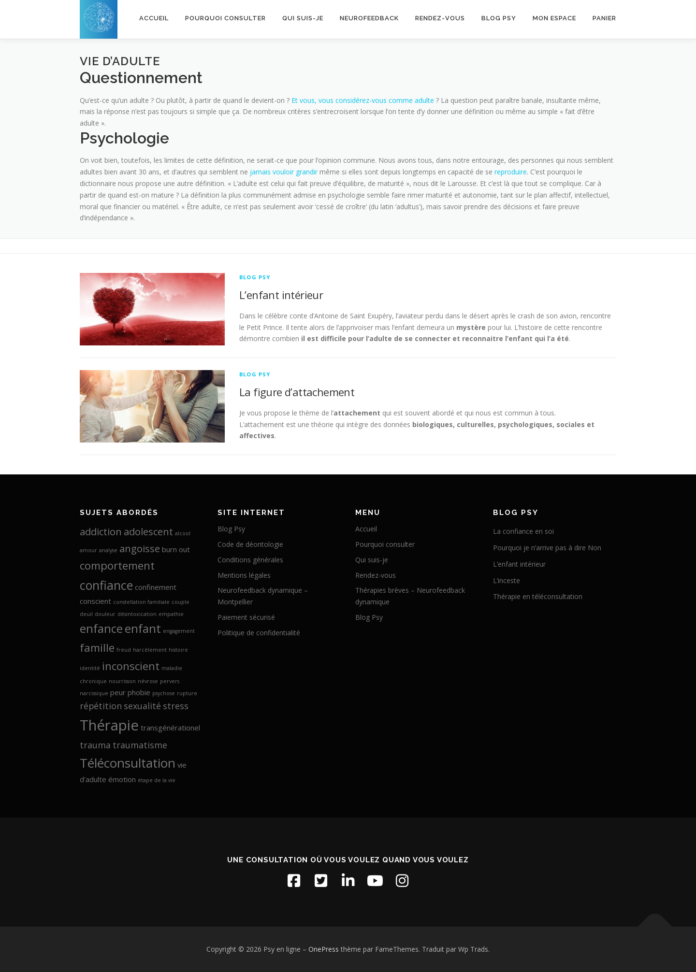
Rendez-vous (440, 18)
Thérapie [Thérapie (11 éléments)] (109, 725)
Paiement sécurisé (246, 617)
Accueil (154, 18)
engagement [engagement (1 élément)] (179, 631)
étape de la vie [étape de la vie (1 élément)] (156, 780)
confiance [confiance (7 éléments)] (106, 585)
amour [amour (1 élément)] (88, 550)
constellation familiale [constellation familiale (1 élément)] (141, 602)
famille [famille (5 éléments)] (97, 647)
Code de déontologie (250, 544)
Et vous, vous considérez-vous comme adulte (362, 100)
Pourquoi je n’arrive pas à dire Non (547, 547)
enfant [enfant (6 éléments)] (143, 628)
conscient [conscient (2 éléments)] (95, 601)
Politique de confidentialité (259, 632)
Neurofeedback (369, 18)
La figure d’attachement (296, 392)
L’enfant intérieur (281, 294)
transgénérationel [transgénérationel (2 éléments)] (170, 727)
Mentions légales (244, 575)
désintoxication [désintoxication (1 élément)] (137, 614)
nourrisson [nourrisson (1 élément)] (122, 681)
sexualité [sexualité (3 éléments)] (142, 706)
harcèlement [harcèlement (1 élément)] (150, 649)
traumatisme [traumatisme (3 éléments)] (140, 745)
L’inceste (506, 580)
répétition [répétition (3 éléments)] (101, 706)
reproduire (510, 171)
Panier (604, 18)
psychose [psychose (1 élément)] (163, 693)
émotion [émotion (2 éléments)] (122, 779)
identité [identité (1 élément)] (90, 668)
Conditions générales (250, 559)
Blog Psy (498, 18)
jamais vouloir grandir (284, 171)
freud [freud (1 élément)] (123, 649)
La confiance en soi (523, 531)
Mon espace (554, 18)
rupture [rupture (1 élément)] (187, 693)
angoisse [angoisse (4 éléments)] (139, 548)
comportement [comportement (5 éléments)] (117, 565)
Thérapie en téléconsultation (537, 596)
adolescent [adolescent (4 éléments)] (148, 531)
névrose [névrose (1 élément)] (148, 681)
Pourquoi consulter (225, 18)
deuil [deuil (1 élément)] (86, 614)
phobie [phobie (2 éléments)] (139, 692)
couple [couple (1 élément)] (180, 602)
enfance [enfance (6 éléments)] (101, 628)
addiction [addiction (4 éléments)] (101, 531)
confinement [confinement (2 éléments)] (155, 587)
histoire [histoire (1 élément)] (178, 649)
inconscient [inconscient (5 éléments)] (131, 665)
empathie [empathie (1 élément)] (171, 614)
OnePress (323, 949)
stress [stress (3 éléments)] (175, 706)
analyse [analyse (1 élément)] (108, 550)
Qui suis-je (302, 18)
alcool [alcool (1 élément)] (182, 533)
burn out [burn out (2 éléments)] (176, 549)
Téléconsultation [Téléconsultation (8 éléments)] (127, 763)
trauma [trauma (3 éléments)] (95, 745)
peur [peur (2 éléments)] (118, 692)
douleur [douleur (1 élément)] (105, 614)
